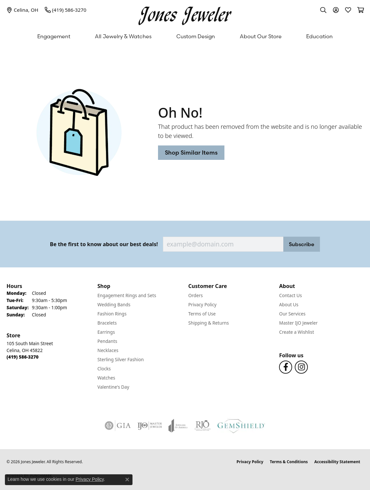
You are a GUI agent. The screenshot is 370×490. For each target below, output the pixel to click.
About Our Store (261, 36)
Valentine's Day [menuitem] (113, 387)
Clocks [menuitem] (104, 368)
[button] (323, 9)
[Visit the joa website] (177, 425)
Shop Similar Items (191, 152)
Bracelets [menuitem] (107, 323)
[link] (22, 9)
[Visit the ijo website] (149, 425)
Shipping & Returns (208, 323)
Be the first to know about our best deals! (104, 244)
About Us (288, 304)
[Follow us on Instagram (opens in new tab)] (301, 367)
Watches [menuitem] (106, 378)
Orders (195, 295)
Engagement (53, 36)
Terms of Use (202, 314)
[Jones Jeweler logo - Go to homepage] (185, 14)
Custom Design (195, 36)
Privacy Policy (202, 304)
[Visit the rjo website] (202, 425)
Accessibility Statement (337, 462)
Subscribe (301, 244)
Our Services (292, 314)
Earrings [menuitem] (106, 332)
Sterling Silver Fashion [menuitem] (120, 359)
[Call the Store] (23, 357)
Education (319, 36)
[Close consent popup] (127, 480)
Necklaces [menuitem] (107, 350)
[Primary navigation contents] (185, 36)
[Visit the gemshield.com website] (241, 425)
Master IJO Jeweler (298, 323)
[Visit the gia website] (118, 425)
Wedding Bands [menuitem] (114, 304)
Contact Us (290, 295)
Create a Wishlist (296, 332)
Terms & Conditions (289, 462)
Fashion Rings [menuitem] (112, 314)
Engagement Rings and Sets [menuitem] (126, 295)
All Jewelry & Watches (123, 36)
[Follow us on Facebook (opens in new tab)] (285, 367)
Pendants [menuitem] (107, 341)
